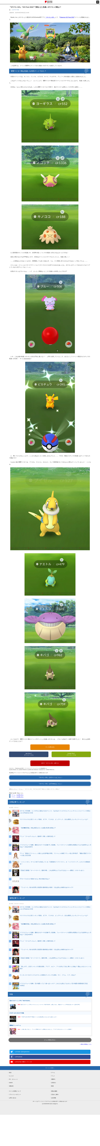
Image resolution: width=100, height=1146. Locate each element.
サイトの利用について (15, 1122)
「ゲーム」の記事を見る (16, 826)
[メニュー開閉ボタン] (97, 2)
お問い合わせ (12, 1129)
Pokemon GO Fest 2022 (67, 48)
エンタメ (11, 1107)
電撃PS (53, 1110)
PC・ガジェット (13, 1110)
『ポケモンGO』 (50, 48)
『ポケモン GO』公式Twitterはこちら (49, 815)
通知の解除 (54, 1122)
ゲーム (20, 820)
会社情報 (53, 1129)
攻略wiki (11, 1117)
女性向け (53, 1113)
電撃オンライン (13, 820)
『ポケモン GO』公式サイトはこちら (49, 808)
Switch (11, 1113)
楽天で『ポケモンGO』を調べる (50, 794)
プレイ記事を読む (50, 778)
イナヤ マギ (15, 41)
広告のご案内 (54, 1125)
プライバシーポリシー (15, 1125)
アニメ (53, 1107)
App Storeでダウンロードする (28, 785)
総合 (10, 1103)
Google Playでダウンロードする (71, 785)
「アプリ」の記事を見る (16, 828)
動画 (52, 1117)
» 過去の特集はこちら (85, 1075)
